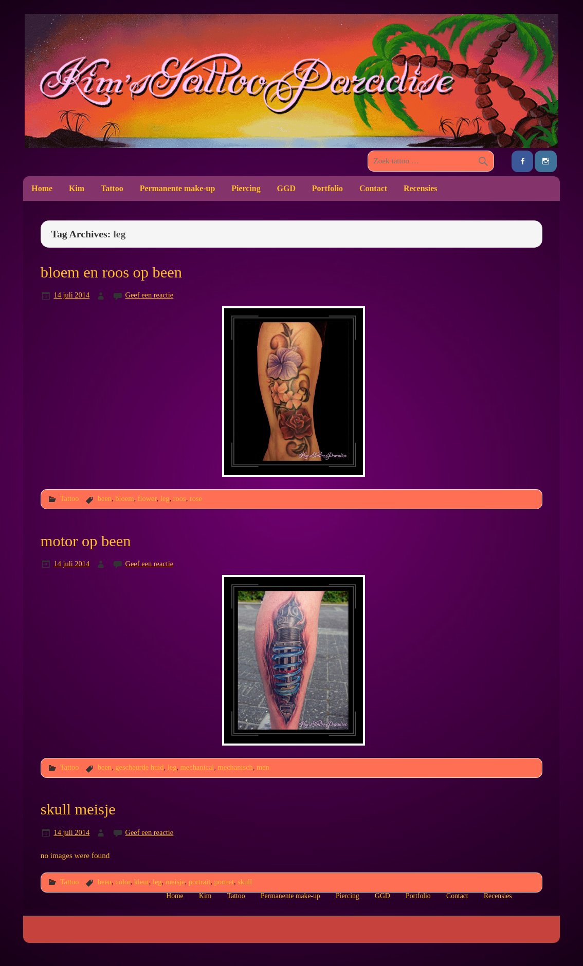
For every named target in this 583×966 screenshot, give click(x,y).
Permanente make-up (177, 188)
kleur (141, 882)
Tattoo (112, 188)
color (122, 882)
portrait (200, 882)
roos (179, 498)
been (105, 498)
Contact (373, 188)
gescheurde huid (139, 767)
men (263, 767)
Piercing (245, 188)
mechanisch (235, 767)
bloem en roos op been (111, 272)
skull (245, 882)
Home (41, 188)
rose (196, 498)
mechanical (197, 767)
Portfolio (327, 188)
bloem (124, 498)
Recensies (421, 188)
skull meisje (78, 809)
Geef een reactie (149, 295)
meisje (175, 882)
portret (223, 882)
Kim (76, 188)
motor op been (86, 541)
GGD (286, 188)
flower (147, 498)
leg (165, 498)
